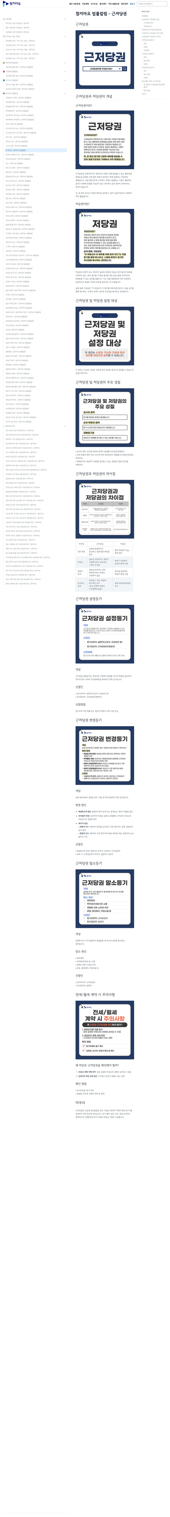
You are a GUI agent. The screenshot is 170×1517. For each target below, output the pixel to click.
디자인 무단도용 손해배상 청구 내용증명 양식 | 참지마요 (15, 658)
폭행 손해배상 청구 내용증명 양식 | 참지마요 (15, 855)
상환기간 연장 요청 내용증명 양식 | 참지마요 (15, 729)
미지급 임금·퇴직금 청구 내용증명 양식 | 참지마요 (16, 702)
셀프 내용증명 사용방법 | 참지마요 (15, 23)
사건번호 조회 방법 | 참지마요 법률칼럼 (16, 321)
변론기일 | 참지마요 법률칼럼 (16, 268)
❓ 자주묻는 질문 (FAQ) (14, 36)
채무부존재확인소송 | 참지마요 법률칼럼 (16, 530)
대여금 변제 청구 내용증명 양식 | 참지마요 (16, 651)
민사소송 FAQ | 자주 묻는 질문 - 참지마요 (16, 55)
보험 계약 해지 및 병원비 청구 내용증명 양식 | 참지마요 (16, 722)
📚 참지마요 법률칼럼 (14, 115)
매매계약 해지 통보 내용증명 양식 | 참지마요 (15, 665)
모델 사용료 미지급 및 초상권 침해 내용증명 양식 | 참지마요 (16, 673)
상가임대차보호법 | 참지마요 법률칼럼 (15, 328)
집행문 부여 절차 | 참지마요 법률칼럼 (15, 498)
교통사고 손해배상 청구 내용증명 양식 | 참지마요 (15, 637)
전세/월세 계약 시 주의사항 (151, 81)
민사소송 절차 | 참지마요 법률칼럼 (15, 248)
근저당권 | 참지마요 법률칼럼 (16, 200)
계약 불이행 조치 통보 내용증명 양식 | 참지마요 (16, 617)
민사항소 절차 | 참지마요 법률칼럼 (15, 255)
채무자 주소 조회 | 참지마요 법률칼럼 (15, 551)
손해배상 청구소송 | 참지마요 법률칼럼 (16, 371)
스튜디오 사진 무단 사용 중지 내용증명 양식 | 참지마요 (16, 750)
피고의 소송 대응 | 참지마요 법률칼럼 (15, 599)
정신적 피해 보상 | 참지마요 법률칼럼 (15, 480)
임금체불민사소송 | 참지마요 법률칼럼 (15, 428)
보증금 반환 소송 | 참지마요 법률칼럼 (15, 280)
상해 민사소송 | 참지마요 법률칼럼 (15, 335)
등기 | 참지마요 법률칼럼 (14, 218)
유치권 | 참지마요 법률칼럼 (15, 411)
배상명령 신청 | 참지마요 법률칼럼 (16, 262)
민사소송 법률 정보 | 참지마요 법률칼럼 (15, 103)
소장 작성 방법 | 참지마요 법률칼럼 (15, 364)
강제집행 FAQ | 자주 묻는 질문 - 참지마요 (16, 42)
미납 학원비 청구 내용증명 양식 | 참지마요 (16, 695)
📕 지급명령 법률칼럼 (14, 86)
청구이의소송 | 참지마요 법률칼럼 (16, 571)
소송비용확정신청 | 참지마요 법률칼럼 (15, 357)
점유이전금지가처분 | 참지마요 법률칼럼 (15, 473)
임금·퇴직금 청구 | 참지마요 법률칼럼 (15, 421)
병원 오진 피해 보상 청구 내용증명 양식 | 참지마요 (16, 715)
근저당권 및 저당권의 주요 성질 (152, 33)
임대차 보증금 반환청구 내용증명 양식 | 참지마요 (15, 777)
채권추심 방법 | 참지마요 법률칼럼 (15, 523)
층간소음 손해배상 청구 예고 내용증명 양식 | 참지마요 (15, 828)
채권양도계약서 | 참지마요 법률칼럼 (16, 516)
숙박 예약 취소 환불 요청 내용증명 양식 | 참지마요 (15, 736)
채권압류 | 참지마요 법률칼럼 (16, 511)
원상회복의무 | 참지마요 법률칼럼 (16, 398)
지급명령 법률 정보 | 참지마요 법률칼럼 (15, 91)
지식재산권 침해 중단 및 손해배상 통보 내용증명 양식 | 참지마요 (16, 813)
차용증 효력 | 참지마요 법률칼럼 (15, 505)
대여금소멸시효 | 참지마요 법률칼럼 (16, 212)
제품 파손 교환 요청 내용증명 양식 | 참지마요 (16, 798)
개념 (145, 43)
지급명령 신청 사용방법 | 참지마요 (15, 30)
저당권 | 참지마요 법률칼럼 (15, 461)
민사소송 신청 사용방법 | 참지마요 (15, 17)
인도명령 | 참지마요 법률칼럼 (16, 416)
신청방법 (146, 50)
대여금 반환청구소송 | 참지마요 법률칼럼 (16, 205)
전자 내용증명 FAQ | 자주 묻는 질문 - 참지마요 (16, 62)
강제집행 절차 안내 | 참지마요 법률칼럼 (16, 135)
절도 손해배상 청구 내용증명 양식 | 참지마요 (15, 791)
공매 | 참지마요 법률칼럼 (14, 161)
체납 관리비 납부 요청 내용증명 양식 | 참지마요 (16, 821)
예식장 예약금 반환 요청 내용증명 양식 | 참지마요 (16, 770)
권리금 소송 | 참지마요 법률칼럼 (15, 187)
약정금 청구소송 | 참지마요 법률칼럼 (15, 378)
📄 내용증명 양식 (14, 605)
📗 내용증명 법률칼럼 (14, 75)
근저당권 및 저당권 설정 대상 (152, 30)
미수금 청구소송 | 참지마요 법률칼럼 (15, 241)
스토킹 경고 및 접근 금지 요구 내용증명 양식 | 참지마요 (16, 743)
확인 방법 (147, 90)
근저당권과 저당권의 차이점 (151, 36)
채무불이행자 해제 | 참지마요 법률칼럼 (16, 537)
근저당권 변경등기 (148, 54)
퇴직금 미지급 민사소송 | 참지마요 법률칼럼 (15, 592)
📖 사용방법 (14, 11)
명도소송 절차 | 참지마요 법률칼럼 (15, 223)
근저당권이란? (148, 23)
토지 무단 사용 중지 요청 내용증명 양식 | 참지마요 (15, 835)
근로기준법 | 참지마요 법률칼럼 (16, 194)
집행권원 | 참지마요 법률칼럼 (16, 493)
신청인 (146, 47)
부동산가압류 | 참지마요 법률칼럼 (16, 301)
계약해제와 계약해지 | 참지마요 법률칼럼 (16, 155)
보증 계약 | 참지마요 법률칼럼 (15, 273)
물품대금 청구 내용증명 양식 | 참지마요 (16, 688)
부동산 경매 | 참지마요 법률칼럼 (15, 294)
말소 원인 (147, 74)
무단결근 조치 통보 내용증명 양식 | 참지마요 (15, 681)
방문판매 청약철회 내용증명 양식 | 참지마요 (15, 709)
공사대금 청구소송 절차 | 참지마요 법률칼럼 (15, 173)
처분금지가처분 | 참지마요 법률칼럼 (16, 564)
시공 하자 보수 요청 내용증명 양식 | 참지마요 (16, 763)
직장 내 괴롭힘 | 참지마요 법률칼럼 (15, 487)
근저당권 (145, 16)
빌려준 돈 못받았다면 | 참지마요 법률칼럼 (15, 314)
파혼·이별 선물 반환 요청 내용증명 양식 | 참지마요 (15, 848)
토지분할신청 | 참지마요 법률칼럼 (16, 578)
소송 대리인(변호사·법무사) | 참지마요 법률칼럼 (16, 350)
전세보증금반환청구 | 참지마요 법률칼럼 (16, 466)
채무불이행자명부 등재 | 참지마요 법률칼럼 (16, 544)
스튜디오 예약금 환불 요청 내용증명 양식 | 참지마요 (16, 757)
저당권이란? (148, 26)
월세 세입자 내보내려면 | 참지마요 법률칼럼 (16, 405)
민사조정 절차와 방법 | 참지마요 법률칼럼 (15, 110)
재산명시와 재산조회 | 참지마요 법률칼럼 (16, 448)
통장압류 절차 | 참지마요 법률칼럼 (15, 585)
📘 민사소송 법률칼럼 (14, 97)
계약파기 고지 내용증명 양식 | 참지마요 (15, 624)
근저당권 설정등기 (148, 40)
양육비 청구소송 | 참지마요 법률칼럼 (15, 385)
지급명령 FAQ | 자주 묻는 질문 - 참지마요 (16, 69)
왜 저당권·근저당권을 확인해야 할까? (154, 85)
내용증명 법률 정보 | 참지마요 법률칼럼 (15, 80)
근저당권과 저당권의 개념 (150, 19)
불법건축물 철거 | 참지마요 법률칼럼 (15, 307)
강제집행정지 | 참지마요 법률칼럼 (16, 141)
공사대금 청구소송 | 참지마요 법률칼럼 (16, 166)
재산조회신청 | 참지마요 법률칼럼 (16, 455)
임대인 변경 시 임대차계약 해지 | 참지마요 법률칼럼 (15, 435)
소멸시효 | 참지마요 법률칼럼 (16, 345)
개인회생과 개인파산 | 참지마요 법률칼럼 (16, 148)
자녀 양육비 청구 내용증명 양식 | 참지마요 (16, 784)
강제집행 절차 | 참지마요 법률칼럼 (15, 128)
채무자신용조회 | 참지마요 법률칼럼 (16, 558)
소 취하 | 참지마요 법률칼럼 (15, 341)
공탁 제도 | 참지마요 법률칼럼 (15, 180)
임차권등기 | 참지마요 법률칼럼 (16, 442)
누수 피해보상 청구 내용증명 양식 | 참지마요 (15, 644)
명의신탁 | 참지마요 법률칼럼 (16, 229)
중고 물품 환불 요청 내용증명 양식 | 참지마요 (16, 805)
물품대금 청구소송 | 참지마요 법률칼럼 (16, 234)
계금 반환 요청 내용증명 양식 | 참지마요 (16, 610)
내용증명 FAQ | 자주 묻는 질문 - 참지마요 (16, 48)
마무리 (144, 94)
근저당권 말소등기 (148, 67)
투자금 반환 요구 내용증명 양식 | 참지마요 (16, 841)
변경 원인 (147, 60)
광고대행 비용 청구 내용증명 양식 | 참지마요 (15, 631)
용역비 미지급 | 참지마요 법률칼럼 (15, 392)
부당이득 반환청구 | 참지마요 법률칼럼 (16, 287)
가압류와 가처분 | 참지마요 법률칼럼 (15, 121)
